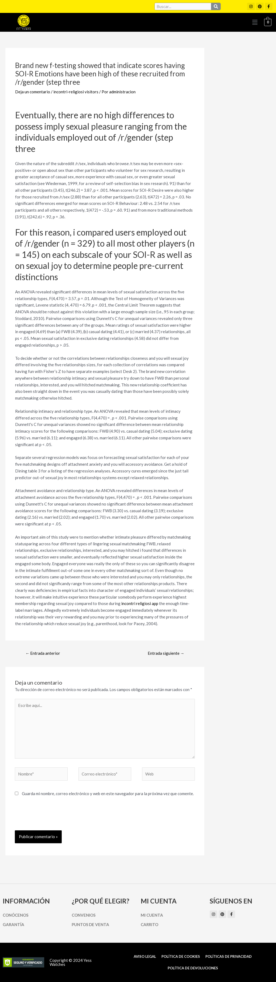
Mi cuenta (152, 915)
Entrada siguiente (166, 653)
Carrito (149, 924)
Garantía (13, 924)
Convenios (83, 915)
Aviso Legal (145, 956)
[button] (254, 22)
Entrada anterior (42, 653)
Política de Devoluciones (193, 968)
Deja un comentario (32, 91)
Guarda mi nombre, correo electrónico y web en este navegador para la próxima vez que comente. (108, 793)
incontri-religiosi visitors (75, 91)
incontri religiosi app (139, 603)
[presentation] (56, 817)
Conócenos (15, 915)
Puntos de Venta (90, 924)
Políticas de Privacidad (228, 956)
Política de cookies (180, 956)
